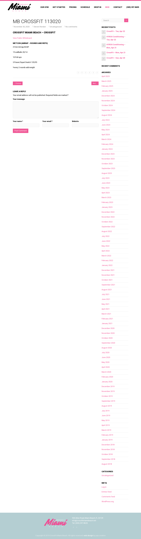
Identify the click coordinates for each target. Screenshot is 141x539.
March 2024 (106, 139)
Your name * (18, 121)
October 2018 (107, 454)
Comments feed (108, 497)
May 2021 (105, 304)
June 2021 (106, 299)
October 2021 (107, 280)
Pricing (73, 7)
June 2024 (106, 125)
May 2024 (105, 130)
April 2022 (106, 251)
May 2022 (105, 246)
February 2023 (107, 202)
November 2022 (108, 217)
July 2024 (105, 120)
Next (95, 83)
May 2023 (105, 188)
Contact (117, 7)
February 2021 (107, 319)
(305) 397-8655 (132, 7)
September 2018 (108, 459)
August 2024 (107, 115)
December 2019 (108, 386)
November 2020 (108, 333)
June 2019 (106, 415)
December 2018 (108, 445)
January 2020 (107, 382)
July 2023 (105, 178)
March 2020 (106, 372)
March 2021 (106, 314)
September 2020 (108, 343)
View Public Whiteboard (22, 38)
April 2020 (106, 367)
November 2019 (108, 391)
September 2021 (108, 285)
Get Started (59, 7)
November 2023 (108, 159)
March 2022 (106, 256)
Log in (104, 487)
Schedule (85, 7)
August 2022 (107, 231)
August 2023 (107, 173)
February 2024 (107, 144)
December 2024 (108, 96)
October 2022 (107, 222)
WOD (107, 7)
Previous (17, 83)
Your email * (47, 121)
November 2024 (108, 101)
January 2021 (107, 323)
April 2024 (106, 134)
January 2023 (107, 207)
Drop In (97, 7)
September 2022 (108, 227)
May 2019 (105, 420)
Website (75, 121)
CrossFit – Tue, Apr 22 (115, 31)
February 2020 (107, 377)
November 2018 (108, 449)
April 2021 (106, 309)
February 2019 (107, 435)
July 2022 (105, 236)
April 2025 (106, 76)
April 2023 (106, 193)
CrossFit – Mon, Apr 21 (116, 52)
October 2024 (107, 105)
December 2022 (108, 212)
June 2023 (106, 183)
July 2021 (105, 294)
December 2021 (108, 270)
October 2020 (107, 338)
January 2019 (107, 440)
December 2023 (108, 154)
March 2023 (106, 197)
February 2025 (107, 86)
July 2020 (105, 352)
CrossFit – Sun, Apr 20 (115, 58)
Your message (19, 99)
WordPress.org (108, 501)
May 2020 (105, 362)
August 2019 (107, 406)
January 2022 (107, 265)
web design (88, 535)
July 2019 (105, 411)
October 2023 (107, 164)
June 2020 (106, 357)
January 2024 (107, 149)
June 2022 (106, 241)
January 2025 (107, 91)
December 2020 (108, 328)
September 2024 (108, 110)
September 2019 (108, 401)
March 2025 (106, 81)
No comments (71, 27)
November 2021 (108, 275)
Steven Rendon (40, 27)
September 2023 (108, 168)
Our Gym (44, 7)
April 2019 (106, 425)
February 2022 (107, 260)
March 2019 (106, 430)
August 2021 (107, 290)
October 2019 (107, 396)
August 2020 (107, 348)
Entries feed (106, 492)
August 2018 (107, 464)
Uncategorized (56, 27)
